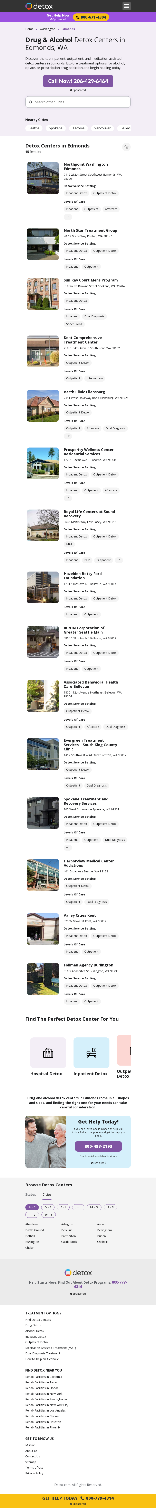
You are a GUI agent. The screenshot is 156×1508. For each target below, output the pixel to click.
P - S (110, 1207)
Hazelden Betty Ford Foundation (83, 576)
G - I (63, 1207)
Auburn (102, 1224)
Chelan (29, 1248)
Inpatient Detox (35, 1336)
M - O (94, 1207)
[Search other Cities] (81, 102)
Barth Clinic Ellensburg (84, 391)
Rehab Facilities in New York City (46, 1405)
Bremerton (68, 1236)
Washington (47, 29)
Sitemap (30, 1462)
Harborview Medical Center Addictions (89, 863)
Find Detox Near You (43, 1370)
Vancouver (102, 128)
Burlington (32, 1242)
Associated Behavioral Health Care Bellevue (91, 684)
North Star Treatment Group (90, 230)
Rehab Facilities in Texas (41, 1382)
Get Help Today (78, 1498)
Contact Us (32, 1456)
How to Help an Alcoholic (42, 1359)
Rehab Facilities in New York (43, 1394)
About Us (31, 1451)
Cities (46, 1194)
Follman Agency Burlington (88, 965)
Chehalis (102, 1242)
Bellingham (104, 1230)
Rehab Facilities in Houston (43, 1422)
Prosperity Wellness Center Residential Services (89, 451)
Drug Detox (33, 1325)
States (30, 1194)
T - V (32, 1215)
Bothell (30, 1236)
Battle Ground (34, 1230)
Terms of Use (34, 1467)
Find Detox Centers (38, 1320)
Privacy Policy (34, 1473)
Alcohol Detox (34, 1331)
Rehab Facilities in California (43, 1377)
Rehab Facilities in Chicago (42, 1416)
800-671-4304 (91, 17)
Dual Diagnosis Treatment (42, 1353)
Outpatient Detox (36, 1342)
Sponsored (58, 19)
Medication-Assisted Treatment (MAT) (50, 1348)
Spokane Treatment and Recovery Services (86, 801)
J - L (78, 1207)
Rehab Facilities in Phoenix (42, 1427)
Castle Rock (69, 1242)
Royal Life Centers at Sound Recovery (89, 514)
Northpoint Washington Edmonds (86, 166)
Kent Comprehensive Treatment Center (83, 340)
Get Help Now (58, 15)
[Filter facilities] (126, 147)
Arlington (67, 1224)
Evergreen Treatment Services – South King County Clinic (90, 744)
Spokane (55, 128)
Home (29, 29)
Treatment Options (43, 1313)
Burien (101, 1236)
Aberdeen (31, 1224)
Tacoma (78, 128)
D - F (48, 1207)
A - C (32, 1207)
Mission (30, 1445)
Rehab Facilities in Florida (42, 1388)
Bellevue (127, 128)
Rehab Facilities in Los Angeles (45, 1410)
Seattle (34, 128)
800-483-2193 (98, 1146)
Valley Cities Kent (80, 915)
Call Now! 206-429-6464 (78, 81)
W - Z (48, 1215)
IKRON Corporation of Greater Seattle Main (84, 630)
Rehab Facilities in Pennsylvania (46, 1399)
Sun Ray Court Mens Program (91, 280)
